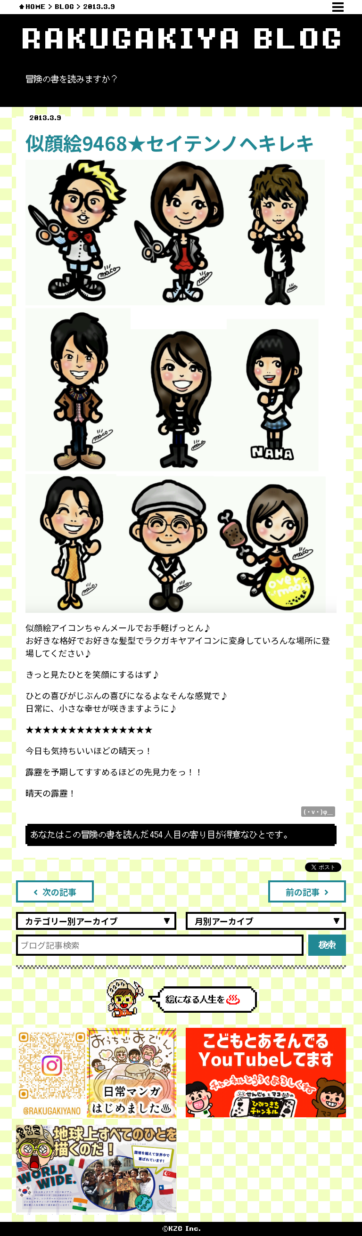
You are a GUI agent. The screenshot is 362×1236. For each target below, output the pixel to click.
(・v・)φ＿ (318, 811)
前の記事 (307, 892)
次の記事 (54, 892)
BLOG (64, 6)
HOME (35, 6)
